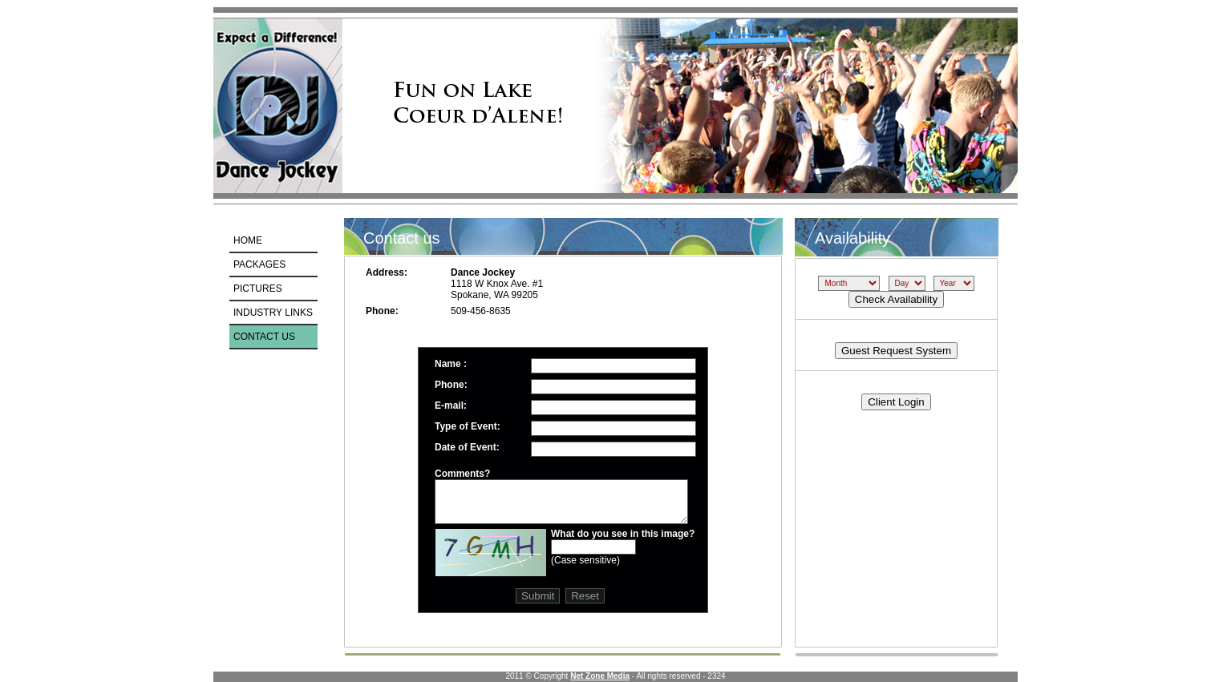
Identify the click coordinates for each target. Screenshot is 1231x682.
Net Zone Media (600, 676)
